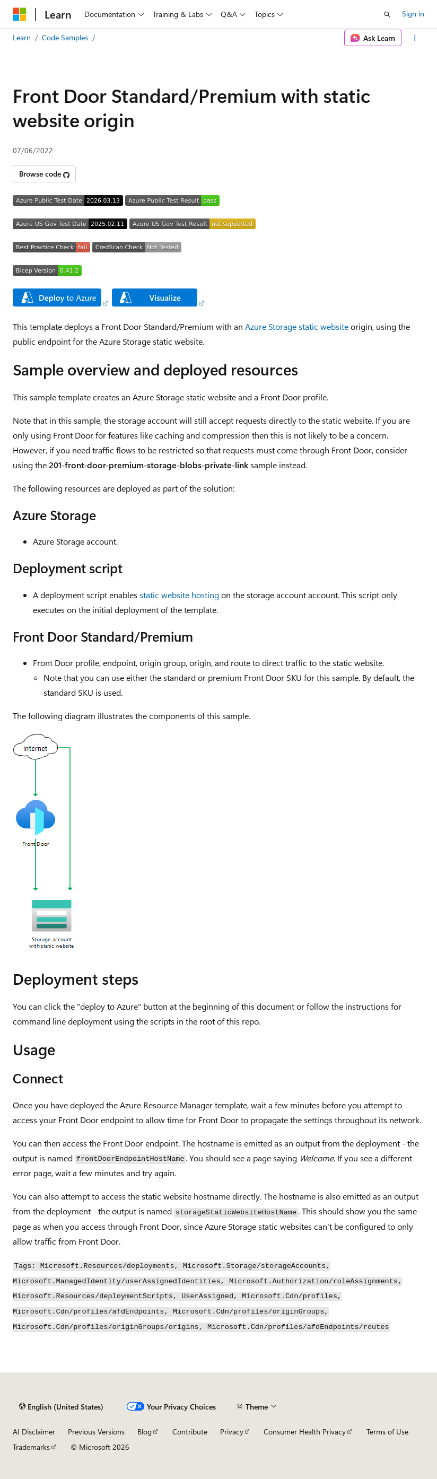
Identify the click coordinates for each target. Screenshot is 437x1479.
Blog (144, 1432)
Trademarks (31, 1447)
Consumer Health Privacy (305, 1432)
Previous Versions (96, 1432)
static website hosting (179, 594)
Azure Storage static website (296, 326)
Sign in (413, 13)
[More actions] (415, 38)
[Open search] (387, 14)
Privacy (231, 1432)
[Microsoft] (20, 14)
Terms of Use (387, 1432)
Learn (22, 37)
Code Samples (65, 37)
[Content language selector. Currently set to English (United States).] (61, 1406)
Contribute (189, 1432)
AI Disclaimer (34, 1432)
